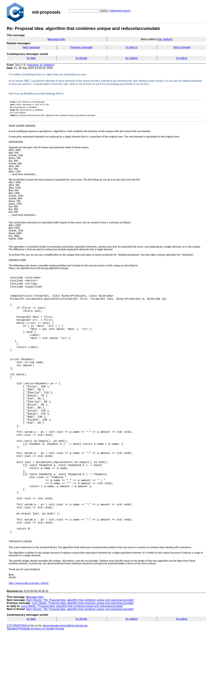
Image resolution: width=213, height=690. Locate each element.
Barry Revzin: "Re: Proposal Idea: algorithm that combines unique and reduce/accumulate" (80, 657)
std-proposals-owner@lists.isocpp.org (65, 682)
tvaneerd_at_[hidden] (40, 65)
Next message (31, 47)
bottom (167, 39)
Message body (56, 39)
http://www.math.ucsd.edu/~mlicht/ (29, 640)
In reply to (132, 47)
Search (104, 11)
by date (31, 58)
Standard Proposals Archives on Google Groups (35, 685)
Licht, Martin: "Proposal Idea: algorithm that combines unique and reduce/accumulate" (83, 660)
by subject (132, 58)
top (160, 39)
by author (181, 58)
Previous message (81, 47)
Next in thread (181, 47)
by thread (81, 58)
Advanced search (120, 10)
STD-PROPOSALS (18, 682)
